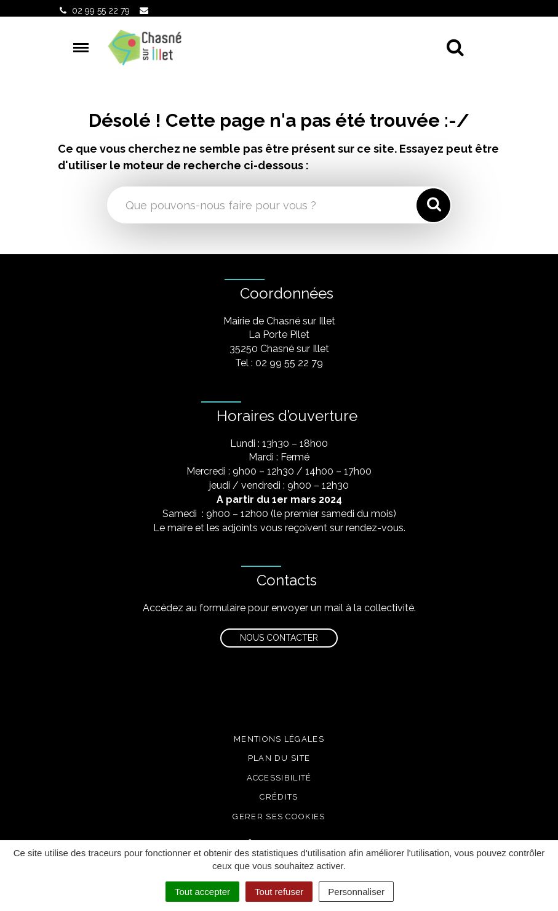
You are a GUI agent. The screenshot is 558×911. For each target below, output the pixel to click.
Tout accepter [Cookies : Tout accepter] (202, 891)
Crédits (279, 796)
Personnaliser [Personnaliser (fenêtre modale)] (356, 891)
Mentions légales (279, 739)
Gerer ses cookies (279, 816)
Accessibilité (279, 777)
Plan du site (279, 758)
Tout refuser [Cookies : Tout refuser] (279, 891)
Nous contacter (279, 638)
